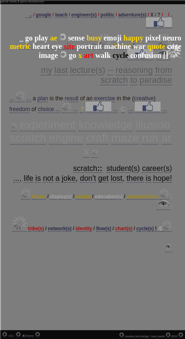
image (48, 55)
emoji (112, 38)
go (28, 38)
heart (40, 46)
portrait (89, 46)
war (139, 46)
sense (76, 38)
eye (57, 46)
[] (165, 55)
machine (117, 46)
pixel (153, 38)
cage (174, 46)
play (41, 38)
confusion (146, 55)
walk (103, 55)
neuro (171, 38)
